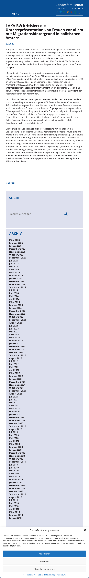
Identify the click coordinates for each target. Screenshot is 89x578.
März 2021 (14, 408)
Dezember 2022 (17, 346)
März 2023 (14, 337)
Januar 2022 (15, 378)
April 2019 (14, 473)
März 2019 (14, 476)
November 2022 (17, 349)
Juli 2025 (13, 260)
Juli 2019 (13, 464)
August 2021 (15, 393)
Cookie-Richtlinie (29, 575)
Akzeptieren (44, 554)
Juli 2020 (13, 432)
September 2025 (17, 257)
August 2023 (15, 322)
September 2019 (17, 461)
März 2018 (14, 512)
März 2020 (14, 444)
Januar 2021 (15, 414)
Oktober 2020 (16, 423)
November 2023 (17, 313)
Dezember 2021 (17, 381)
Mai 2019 (14, 470)
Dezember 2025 (17, 248)
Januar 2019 (15, 482)
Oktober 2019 (16, 458)
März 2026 (14, 240)
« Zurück (10, 182)
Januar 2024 (15, 308)
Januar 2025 (15, 278)
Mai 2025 (14, 266)
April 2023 (14, 334)
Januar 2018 (15, 517)
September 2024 (17, 287)
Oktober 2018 (16, 491)
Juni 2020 (14, 435)
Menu (15, 13)
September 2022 (17, 355)
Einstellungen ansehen (44, 569)
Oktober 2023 (16, 316)
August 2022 (15, 358)
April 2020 (14, 441)
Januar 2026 (15, 245)
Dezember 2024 (17, 281)
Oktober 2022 (16, 352)
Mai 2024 (14, 296)
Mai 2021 (14, 402)
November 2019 (17, 455)
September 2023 (17, 319)
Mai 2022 (14, 367)
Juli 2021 (13, 396)
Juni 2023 (14, 328)
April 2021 (14, 405)
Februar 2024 (16, 305)
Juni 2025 (14, 263)
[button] (84, 530)
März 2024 (14, 302)
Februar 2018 (16, 515)
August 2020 (15, 429)
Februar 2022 (16, 376)
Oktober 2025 (16, 254)
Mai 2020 (14, 438)
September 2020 (17, 426)
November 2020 (17, 420)
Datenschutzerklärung (46, 575)
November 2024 (17, 284)
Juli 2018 (13, 500)
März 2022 (14, 373)
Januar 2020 (15, 449)
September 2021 (17, 390)
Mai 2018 (14, 506)
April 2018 (14, 509)
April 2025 (14, 269)
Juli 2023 (13, 325)
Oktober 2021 (16, 387)
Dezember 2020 (17, 417)
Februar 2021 (16, 411)
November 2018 (17, 488)
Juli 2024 (13, 290)
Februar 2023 (16, 340)
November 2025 (17, 251)
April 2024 (14, 299)
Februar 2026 (16, 242)
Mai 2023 (14, 331)
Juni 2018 (14, 503)
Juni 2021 (14, 399)
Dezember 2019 (17, 452)
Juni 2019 (14, 467)
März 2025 (14, 272)
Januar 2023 (15, 343)
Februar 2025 (16, 275)
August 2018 (15, 497)
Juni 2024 (14, 293)
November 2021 (17, 384)
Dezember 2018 (17, 485)
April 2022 (14, 370)
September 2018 (17, 494)
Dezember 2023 (17, 310)
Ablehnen (44, 561)
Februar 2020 (16, 447)
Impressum (61, 575)
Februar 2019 (16, 479)
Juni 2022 (14, 364)
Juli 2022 (13, 361)
